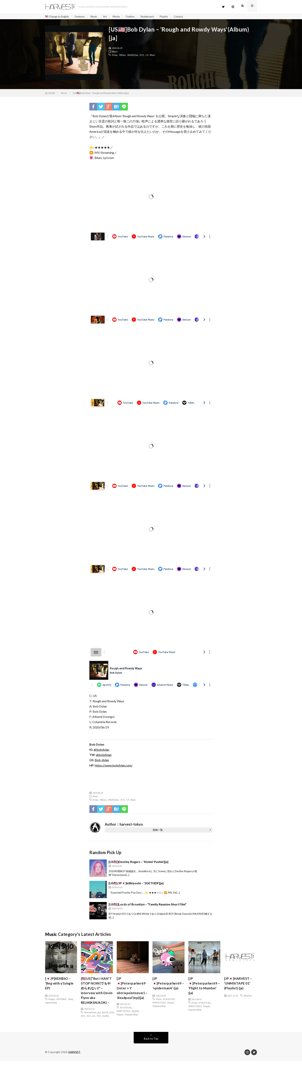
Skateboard (152, 16)
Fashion (134, 16)
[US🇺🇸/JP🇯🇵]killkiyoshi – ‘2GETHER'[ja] (136, 884)
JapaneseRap (51, 1003)
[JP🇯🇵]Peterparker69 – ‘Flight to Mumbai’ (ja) (203, 987)
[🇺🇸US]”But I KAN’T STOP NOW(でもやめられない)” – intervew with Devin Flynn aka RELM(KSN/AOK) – (96, 995)
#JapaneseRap (131, 1022)
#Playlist (248, 996)
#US (142, 56)
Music (97, 16)
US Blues (150, 56)
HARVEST (74, 1060)
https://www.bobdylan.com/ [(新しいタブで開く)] (114, 766)
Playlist (169, 16)
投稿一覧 (158, 830)
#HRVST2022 (159, 1003)
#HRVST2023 (123, 1019)
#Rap (70, 1000)
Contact (185, 16)
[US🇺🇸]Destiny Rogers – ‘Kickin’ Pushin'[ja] (138, 862)
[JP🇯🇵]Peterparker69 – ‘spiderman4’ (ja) (168, 984)
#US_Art (91, 1024)
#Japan (51, 1000)
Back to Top (151, 1046)
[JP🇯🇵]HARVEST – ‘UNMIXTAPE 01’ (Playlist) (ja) (239, 984)
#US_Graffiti (103, 1024)
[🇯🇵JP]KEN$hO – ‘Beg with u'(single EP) (60, 984)
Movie (120, 16)
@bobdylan (101, 750)
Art (109, 16)
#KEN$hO (61, 1000)
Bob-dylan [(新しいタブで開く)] (102, 761)
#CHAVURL (126, 1015)
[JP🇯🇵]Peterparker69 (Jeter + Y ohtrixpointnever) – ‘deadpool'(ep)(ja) (132, 992)
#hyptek (135, 1019)
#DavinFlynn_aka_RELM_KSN (99, 1020)
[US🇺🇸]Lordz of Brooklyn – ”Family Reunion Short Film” (147, 905)
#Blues (122, 56)
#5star (114, 56)
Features (82, 16)
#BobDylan (132, 56)
